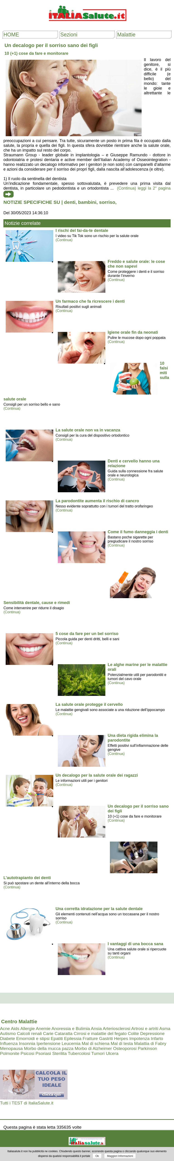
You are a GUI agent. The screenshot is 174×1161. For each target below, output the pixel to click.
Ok (97, 1156)
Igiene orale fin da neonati (133, 332)
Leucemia (71, 1043)
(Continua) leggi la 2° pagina (144, 188)
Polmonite (9, 1053)
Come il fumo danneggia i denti (138, 532)
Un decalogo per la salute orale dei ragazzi (97, 775)
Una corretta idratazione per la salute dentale (99, 908)
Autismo (8, 1033)
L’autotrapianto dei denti (27, 878)
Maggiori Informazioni (120, 1156)
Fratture (90, 1038)
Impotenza (139, 1038)
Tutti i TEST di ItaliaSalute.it (26, 1103)
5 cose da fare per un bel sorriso (87, 633)
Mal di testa (122, 1043)
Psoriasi (43, 1053)
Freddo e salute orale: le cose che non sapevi (136, 264)
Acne (5, 1028)
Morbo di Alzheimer (93, 1048)
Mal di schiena (96, 1043)
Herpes (121, 1038)
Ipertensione (48, 1043)
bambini (87, 202)
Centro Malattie (19, 1021)
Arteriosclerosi (116, 1028)
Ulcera (112, 1053)
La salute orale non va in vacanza (88, 430)
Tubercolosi (79, 1053)
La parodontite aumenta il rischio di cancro (97, 501)
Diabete (7, 1038)
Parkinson (147, 1048)
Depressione (152, 1033)
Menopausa (11, 1048)
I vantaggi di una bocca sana (135, 944)
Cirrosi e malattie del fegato (100, 1033)
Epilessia (73, 1038)
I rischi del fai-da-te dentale (82, 230)
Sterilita (59, 1053)
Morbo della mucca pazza (49, 1048)
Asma (164, 1028)
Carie (48, 1033)
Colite (133, 1033)
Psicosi (27, 1053)
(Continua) (64, 240)
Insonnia (27, 1043)
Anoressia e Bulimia (70, 1028)
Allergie (27, 1028)
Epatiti (57, 1038)
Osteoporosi (124, 1048)
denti (69, 202)
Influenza (9, 1043)
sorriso (107, 202)
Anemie (43, 1028)
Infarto (157, 1038)
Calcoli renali (29, 1033)
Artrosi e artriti (144, 1028)
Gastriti (106, 1038)
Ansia (96, 1028)
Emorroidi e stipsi (32, 1038)
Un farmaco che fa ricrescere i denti (90, 301)
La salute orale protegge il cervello (89, 704)
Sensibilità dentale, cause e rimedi (36, 602)
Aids (15, 1028)
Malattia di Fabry (150, 1043)
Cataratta (63, 1033)
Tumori (98, 1053)
